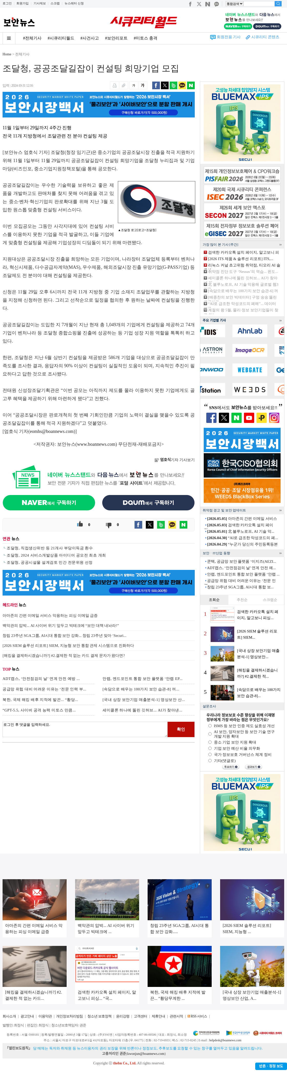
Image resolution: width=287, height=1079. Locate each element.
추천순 (242, 600)
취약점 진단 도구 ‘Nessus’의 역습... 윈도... (243, 272)
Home (7, 54)
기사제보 (40, 3)
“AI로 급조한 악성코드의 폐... (242, 538)
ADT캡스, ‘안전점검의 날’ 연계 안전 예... (241, 568)
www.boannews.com (96, 444)
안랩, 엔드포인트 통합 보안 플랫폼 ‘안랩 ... (243, 574)
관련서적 (176, 1016)
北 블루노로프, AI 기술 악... (240, 531)
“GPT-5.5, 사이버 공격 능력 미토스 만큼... (39, 710)
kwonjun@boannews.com (145, 1054)
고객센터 (140, 1016)
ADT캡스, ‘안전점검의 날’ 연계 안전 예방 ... (41, 679)
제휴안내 (158, 1016)
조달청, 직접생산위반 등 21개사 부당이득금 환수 (50, 548)
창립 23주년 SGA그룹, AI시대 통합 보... (240, 587)
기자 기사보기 (175, 460)
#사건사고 (89, 38)
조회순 (214, 600)
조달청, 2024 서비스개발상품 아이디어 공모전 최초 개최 (56, 555)
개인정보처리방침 (69, 1016)
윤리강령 (122, 1016)
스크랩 (55, 3)
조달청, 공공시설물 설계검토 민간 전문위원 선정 (50, 562)
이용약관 (45, 1016)
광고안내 (27, 1016)
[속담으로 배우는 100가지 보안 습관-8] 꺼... (140, 689)
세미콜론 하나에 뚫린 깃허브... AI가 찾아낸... (142, 710)
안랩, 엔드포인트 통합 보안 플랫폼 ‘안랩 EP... (142, 679)
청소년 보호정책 (99, 1016)
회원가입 (22, 3)
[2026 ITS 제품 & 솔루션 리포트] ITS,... (240, 259)
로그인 (7, 3)
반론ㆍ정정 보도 (271, 1066)
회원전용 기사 (229, 37)
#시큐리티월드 (61, 38)
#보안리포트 (116, 38)
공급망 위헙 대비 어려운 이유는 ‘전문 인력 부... (44, 689)
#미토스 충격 (145, 38)
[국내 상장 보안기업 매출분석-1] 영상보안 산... (143, 700)
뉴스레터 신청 (74, 3)
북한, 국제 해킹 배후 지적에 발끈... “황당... (40, 700)
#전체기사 (32, 38)
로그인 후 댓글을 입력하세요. (85, 729)
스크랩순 (270, 600)
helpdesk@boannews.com (225, 1040)
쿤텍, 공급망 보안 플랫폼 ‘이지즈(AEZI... (241, 561)
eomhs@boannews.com (52, 431)
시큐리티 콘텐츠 (265, 37)
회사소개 (9, 1016)
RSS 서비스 (199, 1016)
